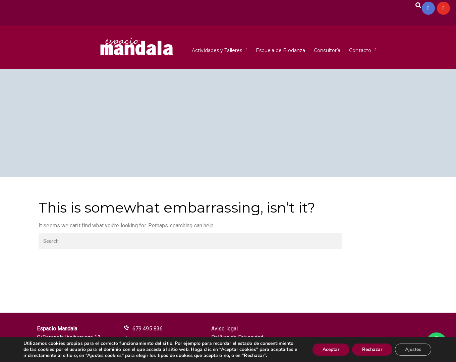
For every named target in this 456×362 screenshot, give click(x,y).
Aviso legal (224, 328)
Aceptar (331, 349)
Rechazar (372, 349)
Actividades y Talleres (217, 50)
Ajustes (413, 349)
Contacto (360, 50)
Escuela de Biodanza (280, 50)
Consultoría (327, 50)
